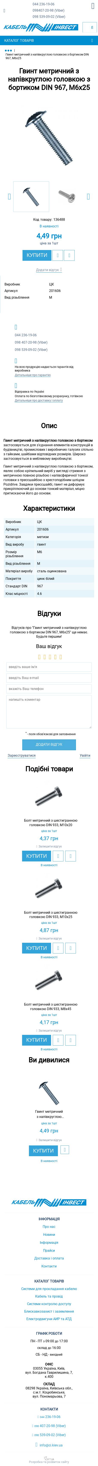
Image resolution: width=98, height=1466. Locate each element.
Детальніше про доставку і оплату (39, 400)
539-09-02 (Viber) (49, 17)
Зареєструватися (22, 755)
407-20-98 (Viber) (49, 10)
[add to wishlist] (57, 255)
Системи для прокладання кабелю (49, 1289)
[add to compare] (69, 255)
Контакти (49, 1266)
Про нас (49, 1227)
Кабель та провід (49, 1296)
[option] (49, 137)
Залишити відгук (50, 846)
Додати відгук (47, 270)
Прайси (49, 1250)
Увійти (85, 755)
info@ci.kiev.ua (49, 1444)
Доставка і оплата (49, 1258)
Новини (49, 1235)
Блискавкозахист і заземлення (49, 1311)
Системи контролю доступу (49, 1304)
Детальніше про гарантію (33, 375)
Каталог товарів (19, 41)
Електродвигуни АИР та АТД (49, 1319)
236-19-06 (43, 4)
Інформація (49, 1243)
